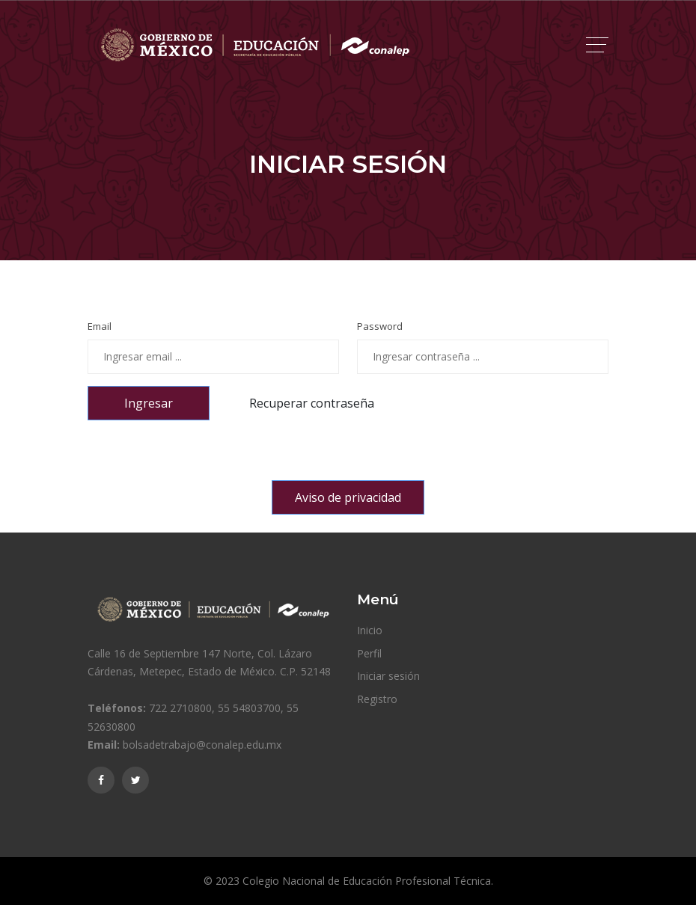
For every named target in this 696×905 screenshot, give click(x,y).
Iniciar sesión (388, 676)
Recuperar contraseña (311, 403)
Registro (377, 699)
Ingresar (148, 403)
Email (100, 326)
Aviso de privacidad (348, 497)
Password (380, 326)
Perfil (369, 653)
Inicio (369, 630)
